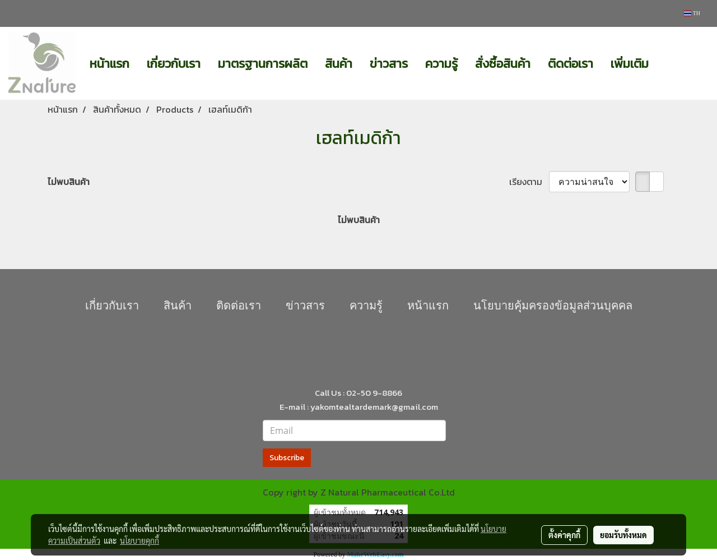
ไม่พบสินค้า (69, 181)
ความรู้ (441, 63)
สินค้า (338, 63)
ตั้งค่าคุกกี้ (564, 535)
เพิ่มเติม (630, 63)
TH (692, 13)
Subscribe (286, 458)
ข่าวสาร (389, 63)
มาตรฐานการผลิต (263, 63)
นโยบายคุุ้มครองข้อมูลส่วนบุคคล (552, 305)
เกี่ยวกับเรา (174, 63)
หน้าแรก (109, 63)
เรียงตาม (529, 181)
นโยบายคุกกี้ (139, 540)
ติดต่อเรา (570, 63)
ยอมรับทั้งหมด (623, 535)
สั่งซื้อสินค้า (502, 63)
